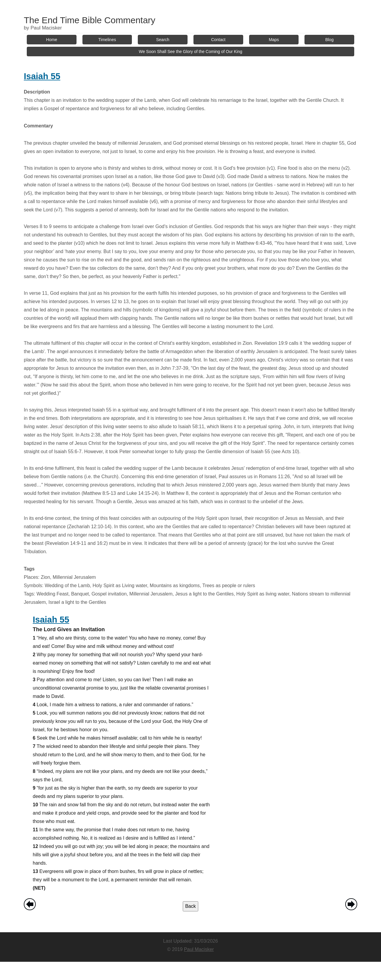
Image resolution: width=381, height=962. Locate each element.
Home (51, 39)
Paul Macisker (199, 949)
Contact (218, 39)
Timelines (107, 39)
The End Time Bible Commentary (89, 20)
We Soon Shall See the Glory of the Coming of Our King (190, 51)
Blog (329, 39)
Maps (274, 39)
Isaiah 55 (42, 76)
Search (162, 39)
